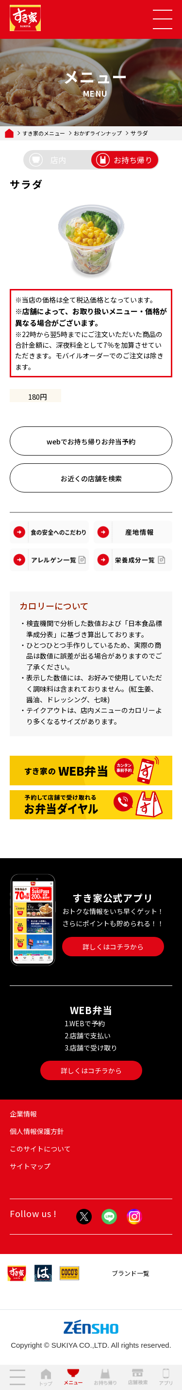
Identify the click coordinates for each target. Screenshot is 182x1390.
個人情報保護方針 (37, 1131)
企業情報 (23, 1114)
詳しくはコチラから (113, 946)
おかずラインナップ (98, 133)
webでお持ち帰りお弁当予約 (91, 441)
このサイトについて (40, 1148)
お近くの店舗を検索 (91, 478)
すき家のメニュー (43, 133)
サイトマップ (30, 1166)
